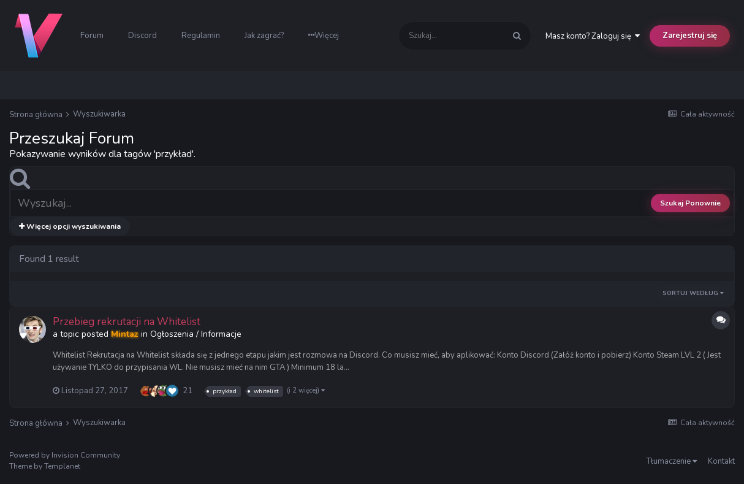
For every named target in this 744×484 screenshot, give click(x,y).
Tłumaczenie (672, 461)
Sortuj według (693, 293)
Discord (142, 35)
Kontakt (721, 461)
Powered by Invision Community (64, 455)
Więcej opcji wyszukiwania (70, 226)
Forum (92, 35)
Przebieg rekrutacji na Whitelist (126, 322)
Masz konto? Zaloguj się (592, 36)
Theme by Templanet (44, 466)
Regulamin (200, 35)
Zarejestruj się (689, 35)
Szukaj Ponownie (690, 203)
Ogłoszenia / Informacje (195, 334)
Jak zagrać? (264, 35)
